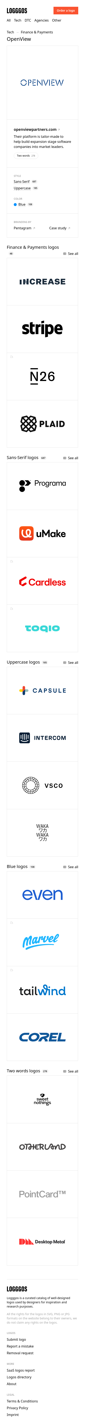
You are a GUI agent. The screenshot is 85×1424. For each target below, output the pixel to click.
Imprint (13, 1414)
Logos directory (19, 1377)
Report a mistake (20, 1346)
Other (56, 20)
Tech (17, 20)
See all (70, 253)
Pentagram (24, 228)
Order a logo (66, 10)
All (9, 20)
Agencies (41, 20)
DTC (28, 20)
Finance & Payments (37, 32)
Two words (26, 155)
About (11, 1384)
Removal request (20, 1353)
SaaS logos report (21, 1370)
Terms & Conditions (22, 1401)
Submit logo (16, 1339)
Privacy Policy (17, 1408)
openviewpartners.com (37, 129)
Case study (59, 228)
